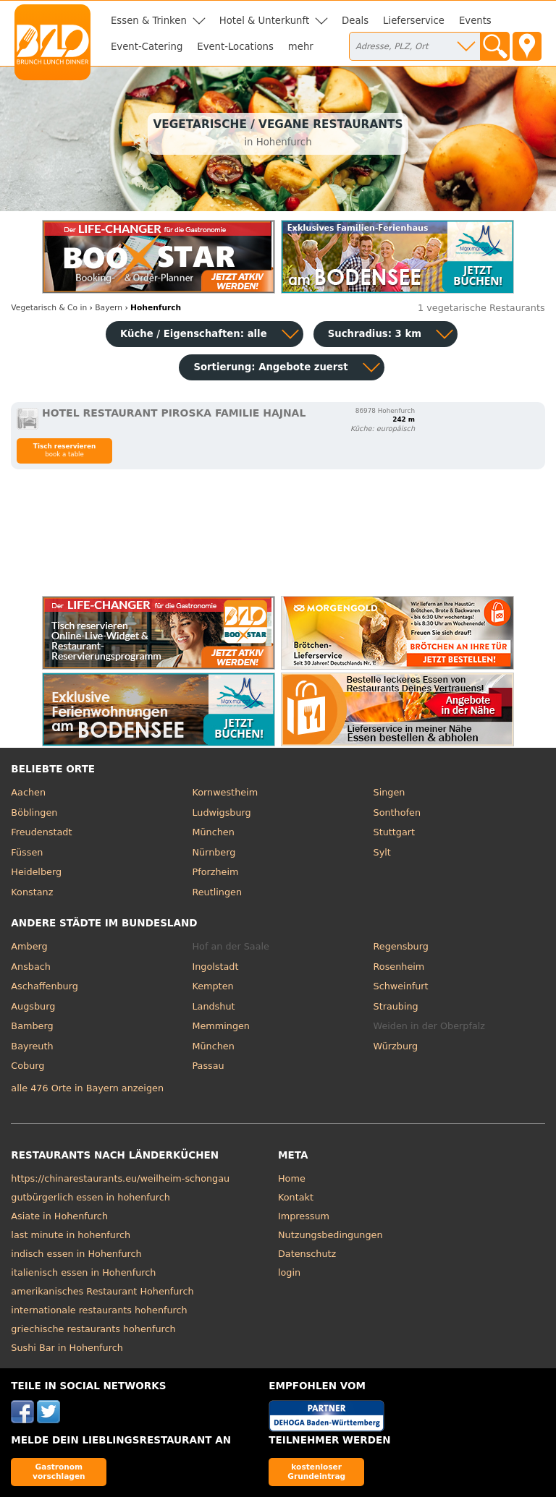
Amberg (29, 946)
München (213, 832)
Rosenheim (399, 966)
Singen (389, 792)
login (289, 1272)
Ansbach (31, 966)
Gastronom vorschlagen (59, 1471)
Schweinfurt (401, 986)
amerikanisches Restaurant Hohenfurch (102, 1291)
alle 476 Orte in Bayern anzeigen (87, 1088)
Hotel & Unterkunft (264, 20)
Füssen (27, 852)
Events (475, 20)
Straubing (396, 1006)
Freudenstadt (41, 832)
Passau (208, 1065)
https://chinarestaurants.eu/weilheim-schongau (120, 1178)
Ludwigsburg (221, 812)
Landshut (213, 1006)
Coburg (27, 1065)
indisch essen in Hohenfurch (76, 1253)
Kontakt (295, 1197)
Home (292, 1178)
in (49, 307)
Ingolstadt (215, 966)
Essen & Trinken (149, 20)
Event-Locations (235, 46)
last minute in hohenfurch (70, 1234)
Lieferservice (414, 20)
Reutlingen (217, 892)
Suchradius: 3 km (374, 333)
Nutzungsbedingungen (330, 1234)
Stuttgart (394, 832)
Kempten (212, 986)
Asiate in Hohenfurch (59, 1216)
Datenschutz (307, 1253)
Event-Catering (146, 46)
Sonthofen (397, 812)
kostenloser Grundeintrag (316, 1471)
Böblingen (34, 812)
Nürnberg (213, 852)
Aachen (28, 792)
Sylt (382, 852)
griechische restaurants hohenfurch (93, 1328)
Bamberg (32, 1025)
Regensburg (401, 946)
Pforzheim (215, 871)
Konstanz (32, 892)
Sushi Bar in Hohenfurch (66, 1347)
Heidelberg (36, 871)
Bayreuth (32, 1046)
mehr (300, 46)
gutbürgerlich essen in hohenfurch (90, 1197)
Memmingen (221, 1025)
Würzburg (396, 1046)
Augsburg (33, 1006)
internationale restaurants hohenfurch (99, 1310)
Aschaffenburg (44, 986)
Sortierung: (270, 367)
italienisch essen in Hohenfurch (83, 1272)
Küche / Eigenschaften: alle (193, 333)
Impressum (303, 1216)
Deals (355, 20)
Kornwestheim (225, 792)
